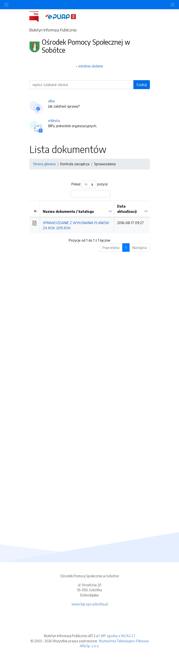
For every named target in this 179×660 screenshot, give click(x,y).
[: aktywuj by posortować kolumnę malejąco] (34, 209)
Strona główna (44, 164)
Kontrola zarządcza (74, 164)
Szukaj (141, 84)
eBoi (51, 101)
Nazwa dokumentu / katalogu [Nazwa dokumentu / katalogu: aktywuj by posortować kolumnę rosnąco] (68, 211)
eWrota (54, 120)
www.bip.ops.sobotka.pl (89, 604)
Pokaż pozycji (89, 184)
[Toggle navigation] (172, 4)
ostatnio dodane (90, 66)
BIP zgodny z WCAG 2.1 (118, 636)
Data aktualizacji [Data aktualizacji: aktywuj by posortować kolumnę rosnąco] (127, 208)
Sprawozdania (105, 164)
